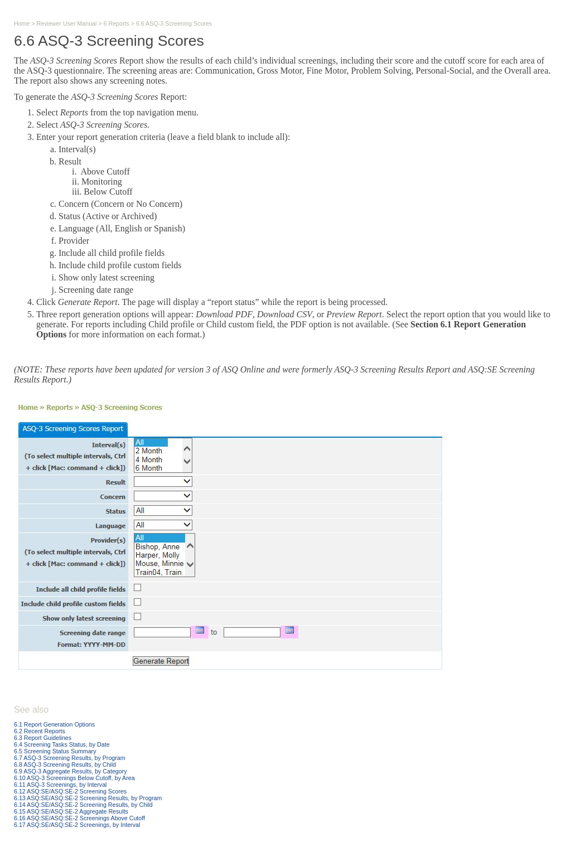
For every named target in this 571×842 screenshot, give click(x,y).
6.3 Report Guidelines (42, 737)
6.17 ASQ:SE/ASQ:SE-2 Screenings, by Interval (77, 824)
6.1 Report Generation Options (54, 724)
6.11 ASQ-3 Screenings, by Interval (60, 784)
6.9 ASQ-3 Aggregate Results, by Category (70, 771)
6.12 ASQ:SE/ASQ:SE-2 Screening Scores (70, 791)
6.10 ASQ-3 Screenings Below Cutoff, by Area (74, 778)
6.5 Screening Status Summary (55, 751)
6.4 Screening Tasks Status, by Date (62, 744)
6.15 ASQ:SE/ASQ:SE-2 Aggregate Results (71, 811)
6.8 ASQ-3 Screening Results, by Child (65, 764)
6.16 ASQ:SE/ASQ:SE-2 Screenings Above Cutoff (79, 818)
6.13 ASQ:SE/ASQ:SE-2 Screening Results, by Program (88, 798)
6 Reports (116, 23)
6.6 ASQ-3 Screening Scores (174, 23)
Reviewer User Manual (67, 23)
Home (22, 23)
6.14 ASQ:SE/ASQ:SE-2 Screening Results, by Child (83, 804)
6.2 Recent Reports (39, 731)
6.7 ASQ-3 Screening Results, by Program (69, 757)
